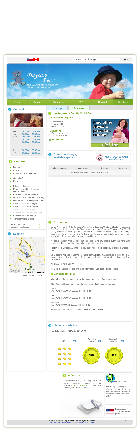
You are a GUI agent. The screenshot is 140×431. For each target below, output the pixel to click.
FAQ (80, 102)
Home (17, 102)
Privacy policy (67, 422)
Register (38, 102)
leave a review (80, 385)
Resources (59, 102)
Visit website (57, 140)
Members (123, 102)
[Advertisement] (70, 26)
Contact (102, 102)
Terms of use (55, 422)
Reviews (78, 108)
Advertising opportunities (84, 422)
